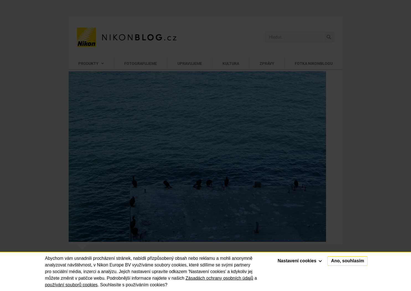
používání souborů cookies (71, 284)
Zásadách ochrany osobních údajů (219, 278)
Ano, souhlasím (347, 260)
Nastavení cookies (300, 260)
